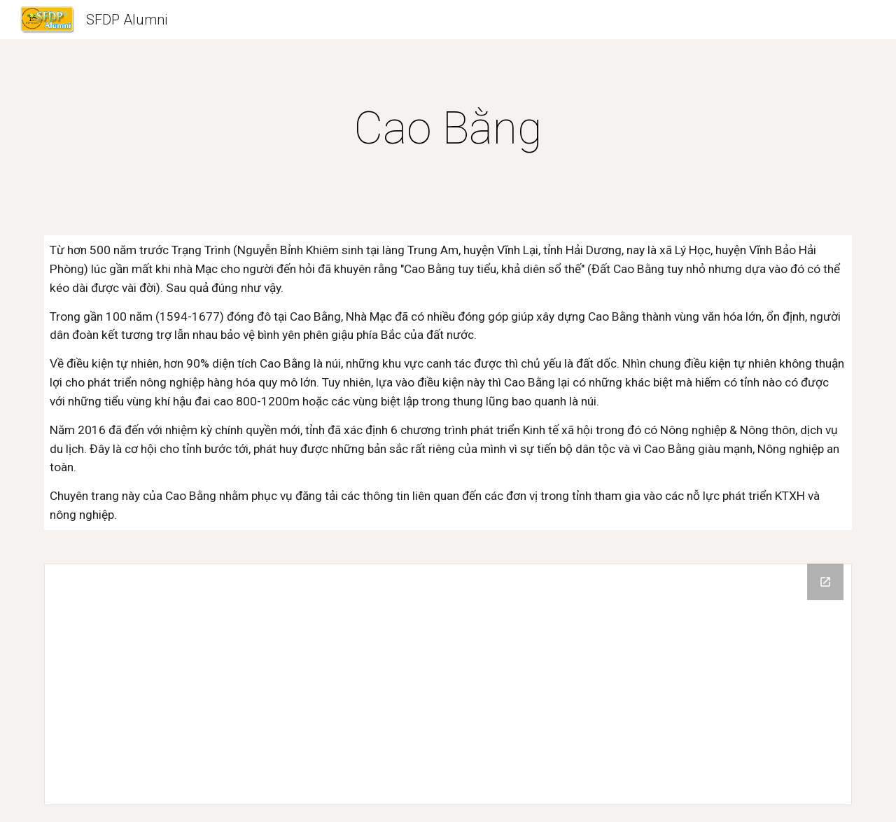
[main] (448, 128)
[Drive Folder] (448, 684)
